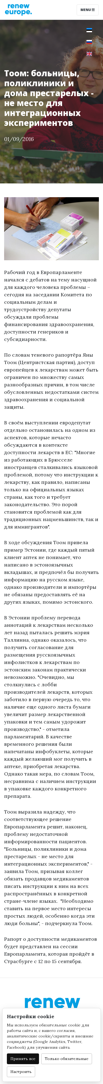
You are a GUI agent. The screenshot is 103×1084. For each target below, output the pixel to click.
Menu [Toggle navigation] (87, 9)
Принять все (22, 1058)
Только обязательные (66, 1058)
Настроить (21, 1071)
